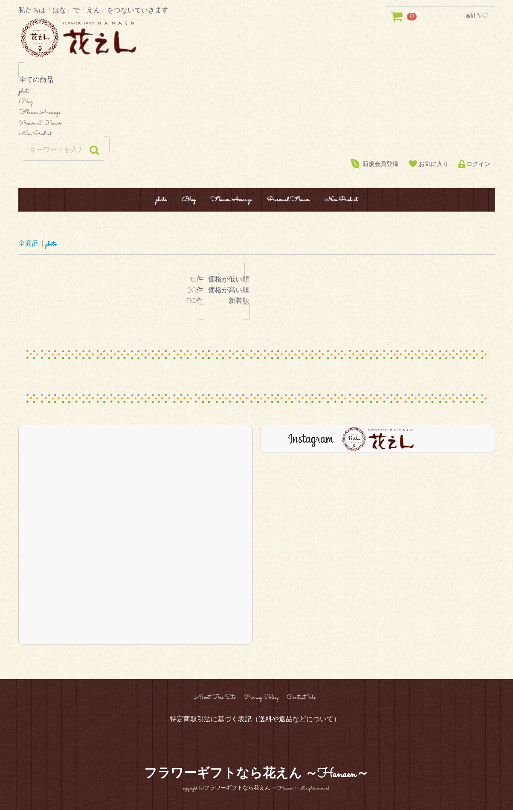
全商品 (28, 244)
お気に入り (429, 164)
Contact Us (301, 697)
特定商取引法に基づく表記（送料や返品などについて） (255, 719)
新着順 (228, 301)
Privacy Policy (260, 697)
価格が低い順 (228, 280)
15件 (195, 280)
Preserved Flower (256, 123)
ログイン (474, 164)
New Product (256, 134)
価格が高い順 (228, 291)
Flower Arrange (256, 112)
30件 (195, 291)
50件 (195, 301)
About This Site (214, 697)
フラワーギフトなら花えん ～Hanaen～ (256, 774)
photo (256, 91)
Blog (256, 102)
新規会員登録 (374, 164)
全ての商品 (256, 80)
